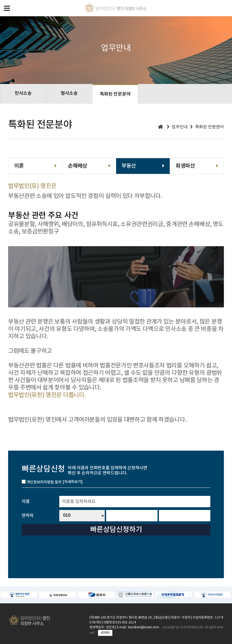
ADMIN (105, 633)
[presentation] (169, 554)
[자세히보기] (73, 482)
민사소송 (23, 93)
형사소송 (69, 93)
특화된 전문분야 (115, 94)
